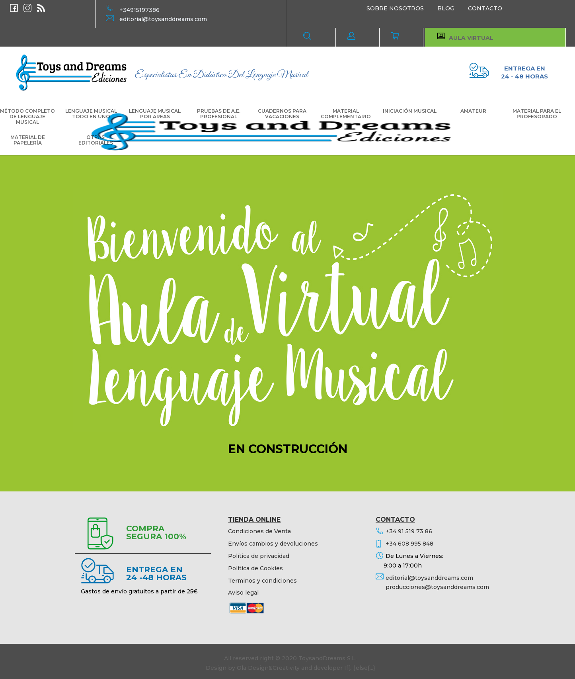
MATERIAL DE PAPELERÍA (27, 140)
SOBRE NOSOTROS (395, 8)
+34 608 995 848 (409, 543)
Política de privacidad (258, 556)
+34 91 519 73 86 (409, 531)
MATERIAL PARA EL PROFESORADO (537, 113)
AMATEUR (473, 111)
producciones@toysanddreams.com (437, 587)
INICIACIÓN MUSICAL (410, 111)
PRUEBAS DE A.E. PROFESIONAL (218, 113)
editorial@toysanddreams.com (163, 19)
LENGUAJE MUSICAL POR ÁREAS (155, 113)
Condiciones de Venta (259, 531)
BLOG (445, 8)
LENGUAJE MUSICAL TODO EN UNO (91, 113)
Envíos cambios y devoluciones (273, 543)
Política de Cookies (255, 568)
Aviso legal (243, 592)
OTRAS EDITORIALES (95, 140)
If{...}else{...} (359, 667)
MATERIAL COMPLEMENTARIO (346, 113)
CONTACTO (485, 8)
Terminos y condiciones (262, 580)
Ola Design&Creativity (268, 667)
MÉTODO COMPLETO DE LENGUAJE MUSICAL (27, 116)
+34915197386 (139, 10)
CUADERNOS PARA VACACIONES (282, 113)
